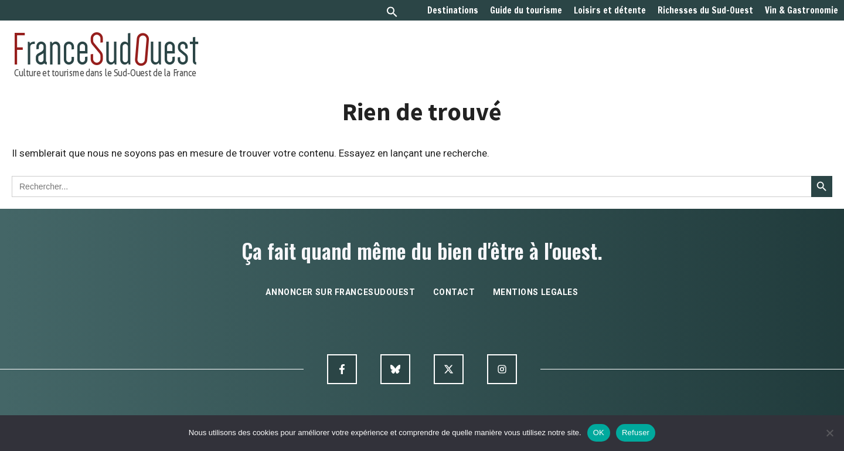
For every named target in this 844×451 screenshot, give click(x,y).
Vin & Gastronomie (801, 10)
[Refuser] (829, 433)
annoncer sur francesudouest (340, 292)
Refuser (635, 432)
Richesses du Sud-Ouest (705, 10)
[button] (392, 13)
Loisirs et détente (610, 10)
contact (454, 292)
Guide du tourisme (526, 10)
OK (598, 432)
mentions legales (535, 292)
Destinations (452, 10)
